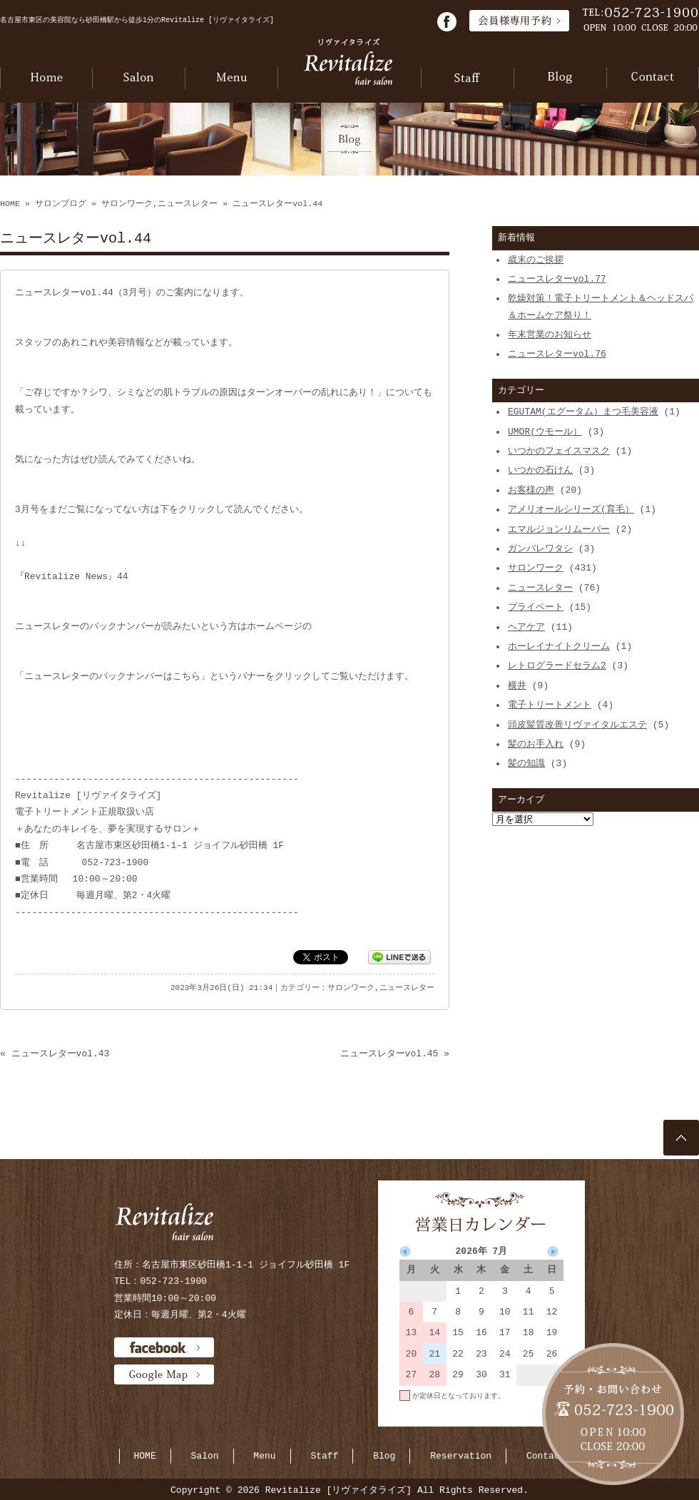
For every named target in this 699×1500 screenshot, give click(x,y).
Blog (384, 1455)
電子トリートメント (549, 704)
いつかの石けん (540, 470)
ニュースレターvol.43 (60, 1053)
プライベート (535, 607)
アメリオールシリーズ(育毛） (571, 509)
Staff (324, 1455)
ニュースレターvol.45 (389, 1053)
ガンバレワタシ (540, 548)
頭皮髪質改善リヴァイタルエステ (577, 724)
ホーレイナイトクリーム (559, 646)
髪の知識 (526, 763)
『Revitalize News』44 (71, 576)
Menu (264, 1455)
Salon (205, 1455)
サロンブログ (60, 204)
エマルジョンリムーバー (559, 529)
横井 (517, 685)
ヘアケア (526, 627)
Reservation (460, 1455)
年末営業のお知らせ (549, 334)
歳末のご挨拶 (535, 259)
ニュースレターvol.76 (557, 353)
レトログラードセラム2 (557, 665)
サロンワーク (127, 204)
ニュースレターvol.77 (557, 278)
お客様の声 (531, 490)
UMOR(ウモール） (545, 431)
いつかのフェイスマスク (559, 450)
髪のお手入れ (535, 744)
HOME (10, 204)
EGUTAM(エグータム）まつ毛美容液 (583, 411)
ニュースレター (188, 204)
